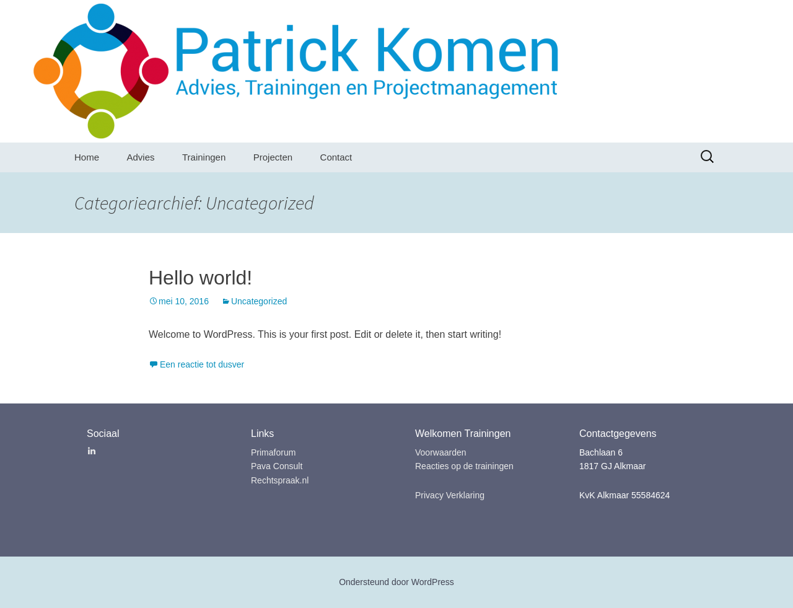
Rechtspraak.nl (280, 480)
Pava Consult (276, 466)
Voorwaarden (441, 452)
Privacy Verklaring (449, 495)
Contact (336, 157)
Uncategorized (259, 301)
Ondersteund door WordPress (396, 582)
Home (86, 157)
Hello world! (200, 278)
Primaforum (273, 452)
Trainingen (204, 157)
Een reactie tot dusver (202, 364)
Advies (140, 157)
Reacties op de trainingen (464, 466)
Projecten (272, 157)
